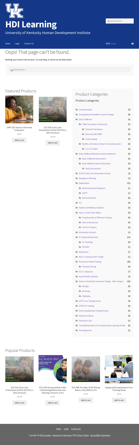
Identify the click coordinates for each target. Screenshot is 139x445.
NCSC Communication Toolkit (91, 257)
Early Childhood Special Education (96, 163)
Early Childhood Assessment (94, 158)
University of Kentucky (62, 435)
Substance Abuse (86, 315)
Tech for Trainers (89, 227)
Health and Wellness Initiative (91, 207)
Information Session (87, 232)
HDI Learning (31, 24)
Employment (84, 183)
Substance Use (85, 320)
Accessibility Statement (100, 435)
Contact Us (29, 43)
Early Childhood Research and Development (97, 153)
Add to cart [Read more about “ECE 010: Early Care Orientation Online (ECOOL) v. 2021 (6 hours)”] (52, 143)
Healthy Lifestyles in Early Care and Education (101, 144)
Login (17, 43)
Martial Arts (84, 252)
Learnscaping (91, 139)
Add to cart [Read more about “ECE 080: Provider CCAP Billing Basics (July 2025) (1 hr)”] (85, 400)
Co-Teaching (87, 242)
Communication (85, 109)
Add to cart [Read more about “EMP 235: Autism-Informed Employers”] (19, 140)
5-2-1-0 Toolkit (92, 149)
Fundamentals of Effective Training (97, 217)
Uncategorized (85, 330)
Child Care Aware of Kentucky (94, 124)
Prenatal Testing (89, 266)
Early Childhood (85, 119)
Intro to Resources (90, 222)
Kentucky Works (89, 198)
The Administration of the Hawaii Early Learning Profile (102, 325)
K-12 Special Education (88, 237)
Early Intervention (93, 168)
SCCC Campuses (86, 271)
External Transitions (94, 129)
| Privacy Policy (82, 435)
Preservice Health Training (90, 261)
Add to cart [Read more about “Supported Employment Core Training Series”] (119, 400)
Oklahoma (86, 296)
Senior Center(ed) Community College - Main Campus (101, 281)
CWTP (84, 193)
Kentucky (86, 291)
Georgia (85, 286)
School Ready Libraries (88, 276)
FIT (80, 203)
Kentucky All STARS (94, 134)
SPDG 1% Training (86, 306)
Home (7, 43)
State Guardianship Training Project (94, 310)
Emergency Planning (87, 178)
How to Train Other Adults (90, 212)
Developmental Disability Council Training (96, 114)
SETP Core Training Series (90, 301)
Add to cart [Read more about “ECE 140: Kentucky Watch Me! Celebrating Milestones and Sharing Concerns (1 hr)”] (52, 403)
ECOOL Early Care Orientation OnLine (94, 173)
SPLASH (85, 247)
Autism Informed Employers (93, 188)
